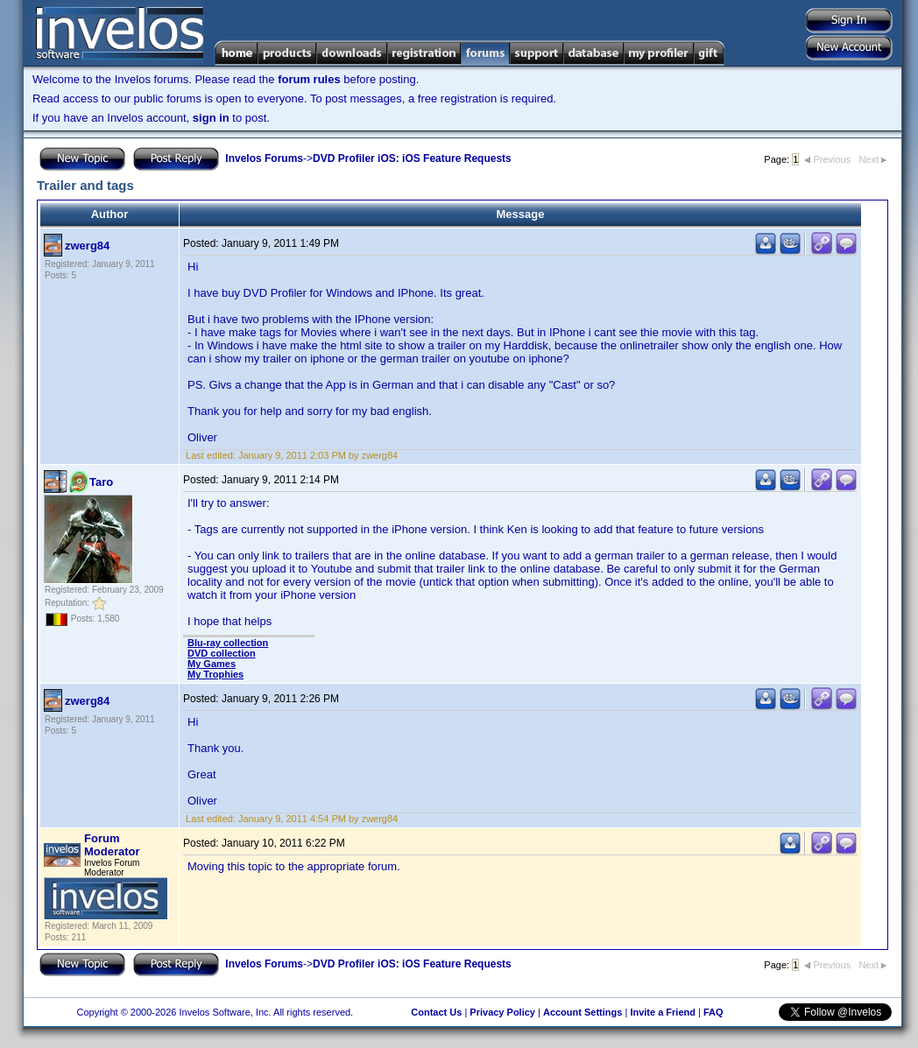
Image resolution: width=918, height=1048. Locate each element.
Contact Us (436, 1012)
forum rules (309, 79)
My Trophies (215, 674)
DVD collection (221, 653)
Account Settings (582, 1012)
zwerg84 (87, 245)
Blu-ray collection (227, 642)
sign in (211, 117)
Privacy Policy (502, 1012)
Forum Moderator (112, 845)
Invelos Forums (264, 158)
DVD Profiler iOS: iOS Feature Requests (412, 158)
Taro (101, 482)
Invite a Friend (663, 1012)
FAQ (713, 1012)
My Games (211, 663)
